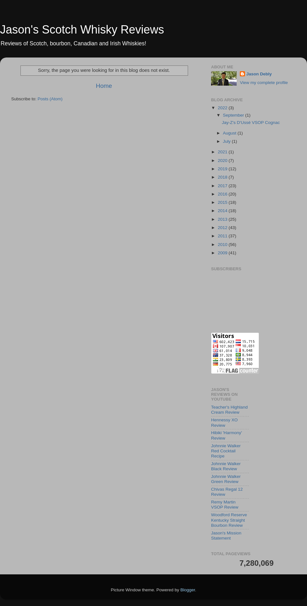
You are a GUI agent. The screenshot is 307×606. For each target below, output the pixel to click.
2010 (223, 244)
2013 (223, 219)
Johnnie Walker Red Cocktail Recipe (226, 450)
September (234, 115)
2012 (223, 227)
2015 (223, 202)
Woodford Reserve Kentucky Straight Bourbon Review (229, 519)
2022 (223, 107)
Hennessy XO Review (224, 422)
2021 (223, 152)
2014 (223, 210)
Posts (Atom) (50, 98)
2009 (223, 252)
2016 (223, 194)
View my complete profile (264, 82)
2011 (223, 236)
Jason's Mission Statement (226, 536)
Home (104, 85)
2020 (223, 160)
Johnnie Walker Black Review (226, 466)
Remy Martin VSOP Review (224, 505)
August (230, 133)
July (227, 141)
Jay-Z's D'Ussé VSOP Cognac (251, 122)
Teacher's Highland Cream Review (229, 410)
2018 (223, 177)
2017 (223, 185)
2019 (223, 168)
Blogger (187, 589)
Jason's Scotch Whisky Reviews (82, 29)
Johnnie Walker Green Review (226, 479)
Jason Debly (259, 74)
